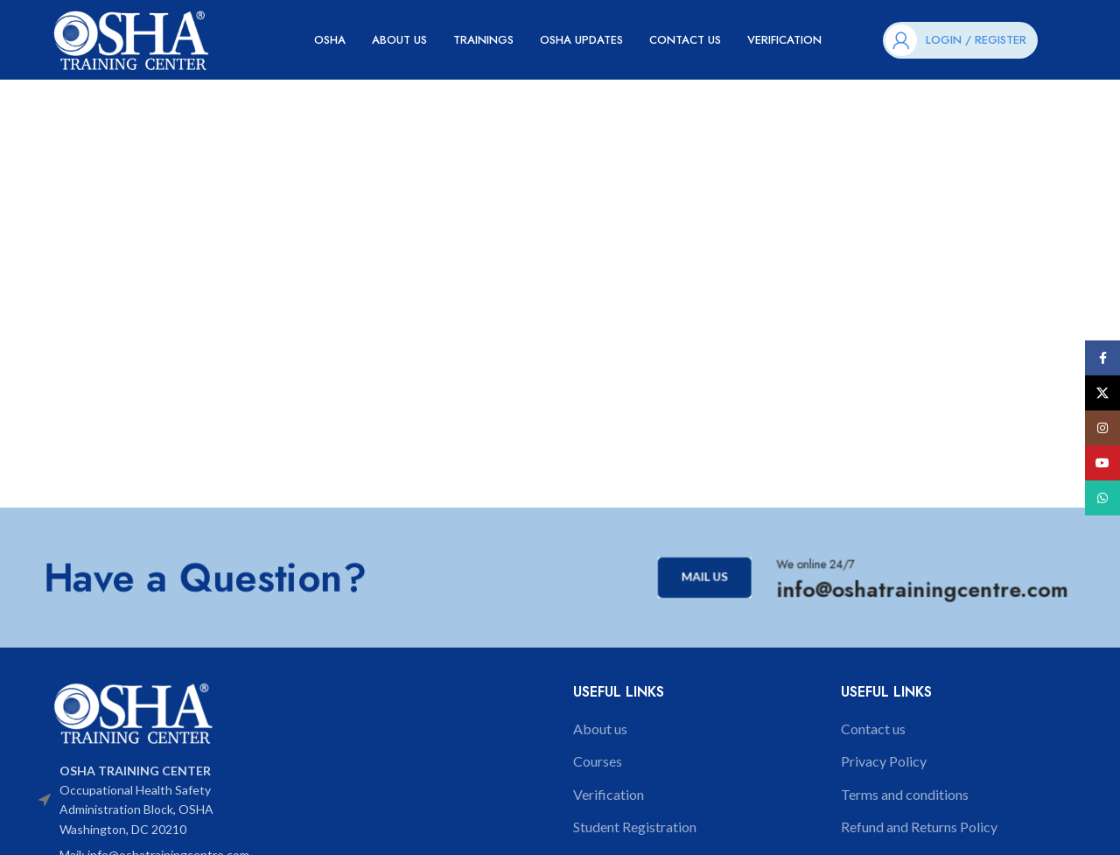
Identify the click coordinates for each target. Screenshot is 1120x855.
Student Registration (634, 834)
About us (600, 735)
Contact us (873, 735)
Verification (608, 801)
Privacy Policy (884, 768)
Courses (597, 768)
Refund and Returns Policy (919, 834)
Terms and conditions (905, 801)
